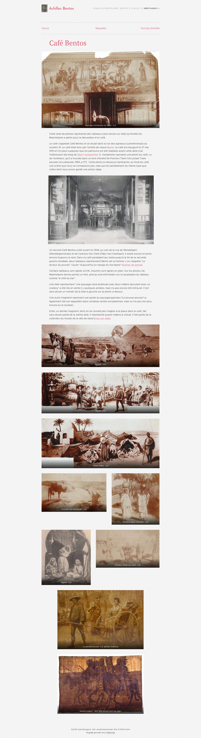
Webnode (110, 732)
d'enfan (154, 28)
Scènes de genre (132, 265)
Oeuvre (45, 28)
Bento (110, 147)
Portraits (145, 28)
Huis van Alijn (102, 318)
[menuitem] (112, 8)
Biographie (101, 28)
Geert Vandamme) (87, 154)
